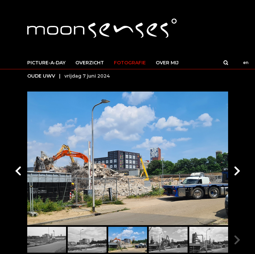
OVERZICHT (89, 63)
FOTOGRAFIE (130, 63)
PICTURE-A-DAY (46, 63)
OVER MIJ (167, 63)
